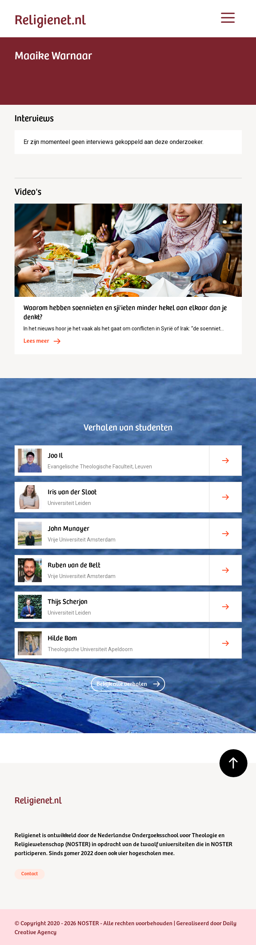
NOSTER (78, 843)
